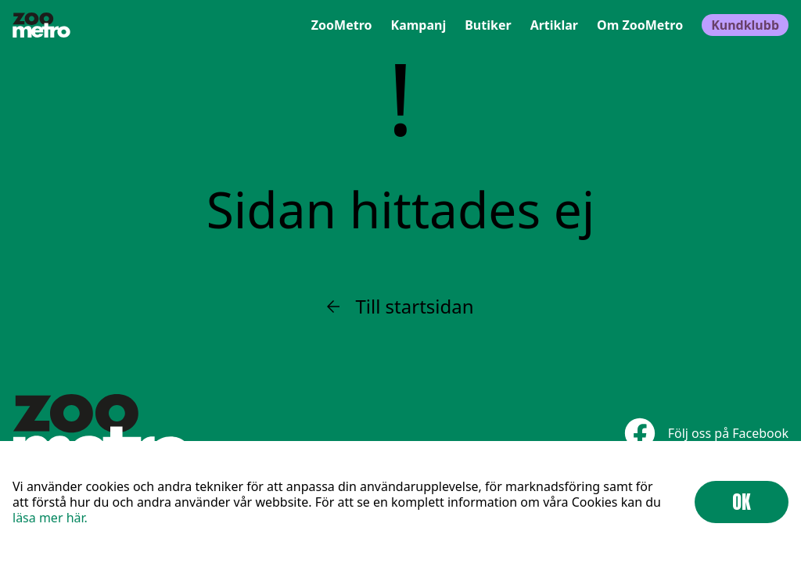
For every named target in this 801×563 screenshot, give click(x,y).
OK (741, 502)
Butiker (488, 25)
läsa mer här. (50, 517)
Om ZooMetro (640, 25)
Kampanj (419, 25)
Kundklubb (745, 25)
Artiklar (554, 25)
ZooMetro (341, 25)
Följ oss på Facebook (706, 433)
